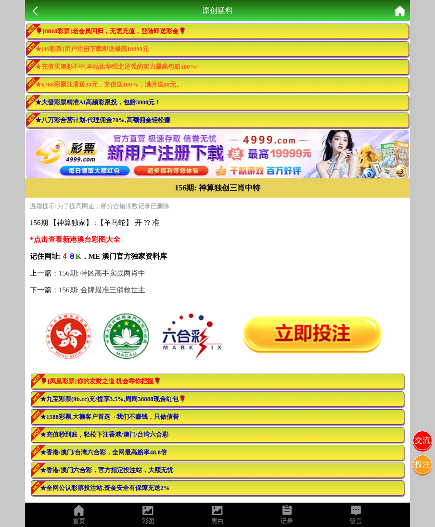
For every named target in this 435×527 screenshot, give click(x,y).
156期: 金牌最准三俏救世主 (102, 290)
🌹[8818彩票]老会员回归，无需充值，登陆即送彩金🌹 (110, 31)
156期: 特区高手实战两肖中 (102, 273)
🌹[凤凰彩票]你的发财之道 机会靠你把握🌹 (100, 381)
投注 (422, 464)
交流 (422, 440)
